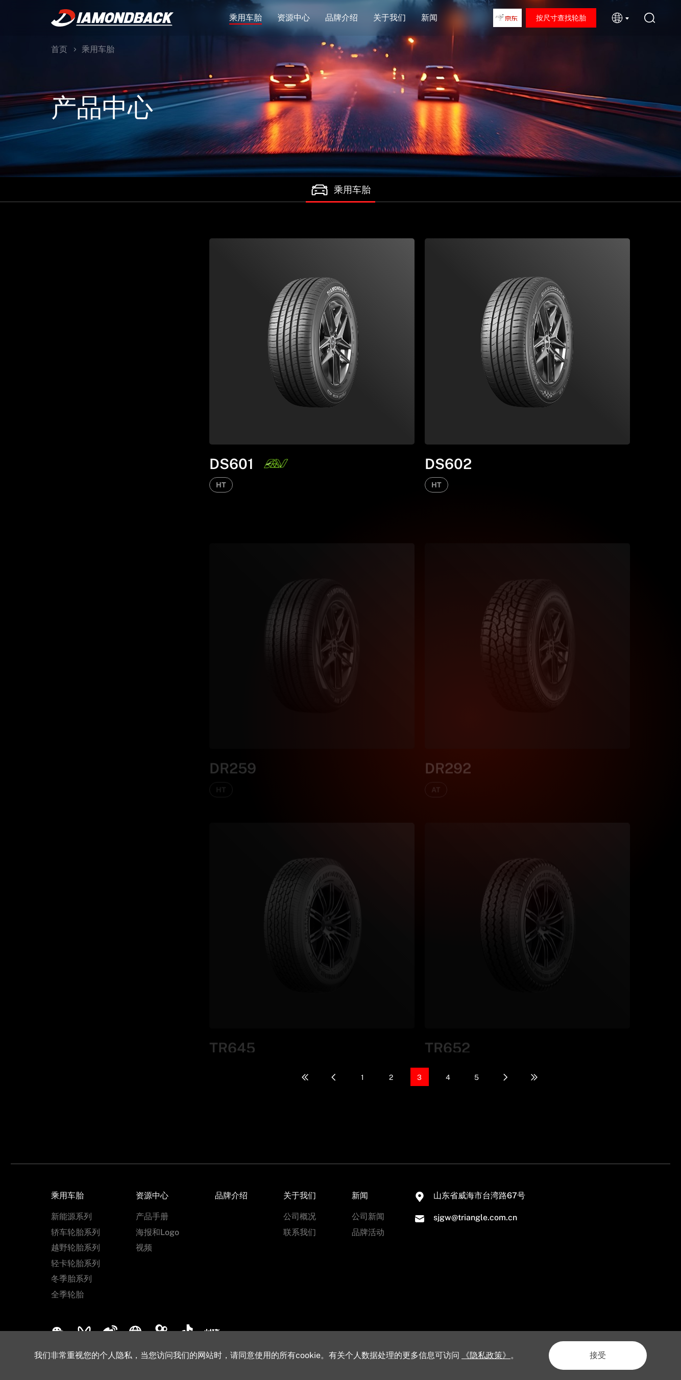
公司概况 (299, 1216)
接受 (598, 1355)
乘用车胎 (245, 17)
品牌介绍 (341, 17)
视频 (144, 1247)
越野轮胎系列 (75, 357)
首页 (59, 49)
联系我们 (299, 1232)
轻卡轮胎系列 (75, 379)
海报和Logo (157, 1232)
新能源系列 (71, 312)
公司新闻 (368, 1216)
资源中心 (293, 17)
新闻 (429, 17)
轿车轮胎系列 (75, 334)
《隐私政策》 (485, 1355)
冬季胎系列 (71, 401)
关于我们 (389, 17)
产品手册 (152, 1216)
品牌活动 (368, 1232)
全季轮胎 (67, 424)
